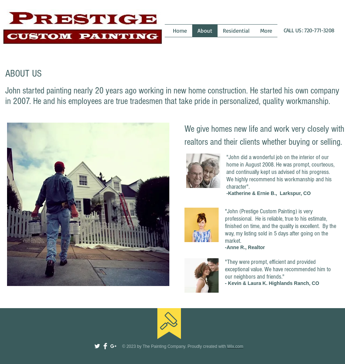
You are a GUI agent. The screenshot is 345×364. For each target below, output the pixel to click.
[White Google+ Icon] (113, 346)
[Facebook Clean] (105, 346)
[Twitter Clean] (97, 346)
